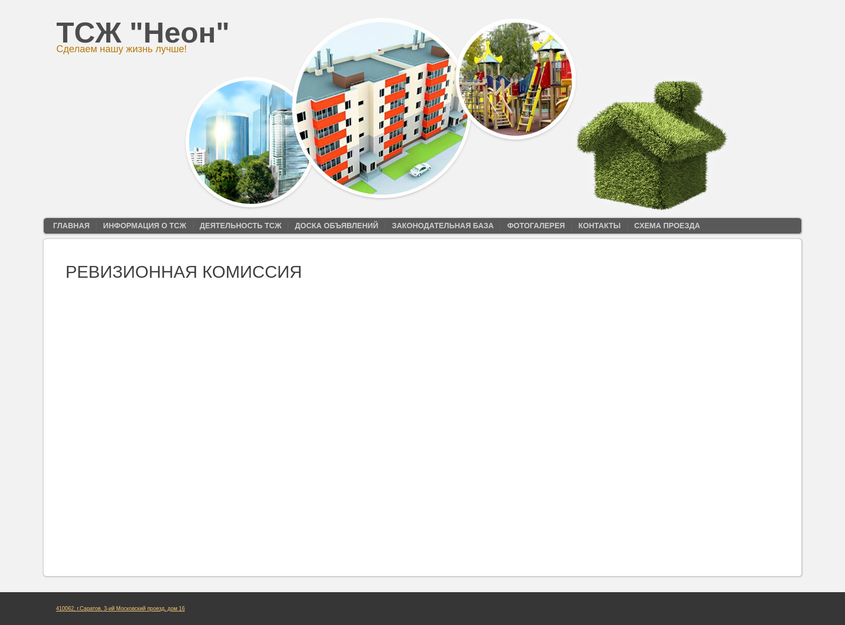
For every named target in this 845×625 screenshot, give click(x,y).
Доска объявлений (336, 225)
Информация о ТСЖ (144, 225)
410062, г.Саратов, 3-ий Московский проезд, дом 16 (120, 609)
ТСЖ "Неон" (143, 32)
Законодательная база (443, 225)
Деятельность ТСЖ (241, 225)
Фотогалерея (536, 225)
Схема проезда (667, 225)
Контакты (599, 225)
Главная (71, 225)
